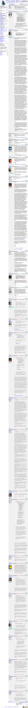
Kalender (13, 0)
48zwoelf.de (1, 41)
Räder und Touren (18, 164)
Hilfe (14, 1)
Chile (1, 32)
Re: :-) (17, 251)
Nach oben (10, 29)
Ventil (1, 34)
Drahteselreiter (1, 39)
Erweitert (7, 12)
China (1, 30)
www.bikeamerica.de (17, 329)
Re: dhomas (18, 11)
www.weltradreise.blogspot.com (22, 9)
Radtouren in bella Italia (2, 38)
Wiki (17, 1)
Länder (16, 2)
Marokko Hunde (16, 238)
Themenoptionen (11, 4)
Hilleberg (2, 33)
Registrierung (8, 0)
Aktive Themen (18, 0)
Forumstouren (2, 29)
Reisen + (16, 297)
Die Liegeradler (1, 40)
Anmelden (24, 0)
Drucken (26, 10)
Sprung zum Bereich (19, 703)
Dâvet (17, 130)
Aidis (22, 237)
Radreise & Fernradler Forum (10, 2)
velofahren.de (1, 37)
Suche (11, 1)
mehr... (7, 42)
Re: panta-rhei (18, 5)
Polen (1, 28)
